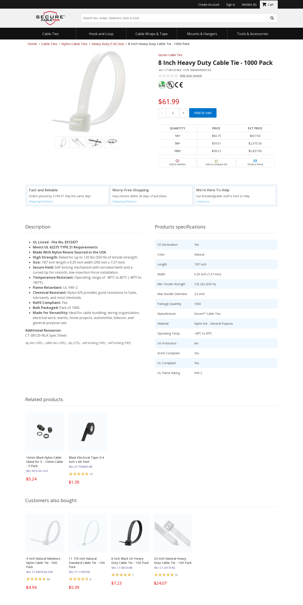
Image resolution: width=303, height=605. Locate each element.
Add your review (191, 75)
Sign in (230, 5)
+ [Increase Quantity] (183, 112)
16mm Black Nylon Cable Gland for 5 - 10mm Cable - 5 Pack (44, 461)
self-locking (90, 343)
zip (70, 343)
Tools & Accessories (252, 33)
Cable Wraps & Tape (152, 33)
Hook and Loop (101, 33)
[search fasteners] (271, 18)
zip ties (30, 343)
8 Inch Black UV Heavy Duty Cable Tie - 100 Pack (130, 564)
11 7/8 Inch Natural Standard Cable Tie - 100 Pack (87, 566)
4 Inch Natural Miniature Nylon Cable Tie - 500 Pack (43, 566)
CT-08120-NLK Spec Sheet (45, 335)
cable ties (51, 343)
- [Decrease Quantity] (162, 112)
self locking (115, 343)
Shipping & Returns (41, 201)
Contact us (202, 201)
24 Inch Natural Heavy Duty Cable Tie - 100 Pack (172, 564)
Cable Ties (50, 33)
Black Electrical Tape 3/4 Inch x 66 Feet (86, 459)
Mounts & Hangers (202, 33)
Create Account (208, 5)
